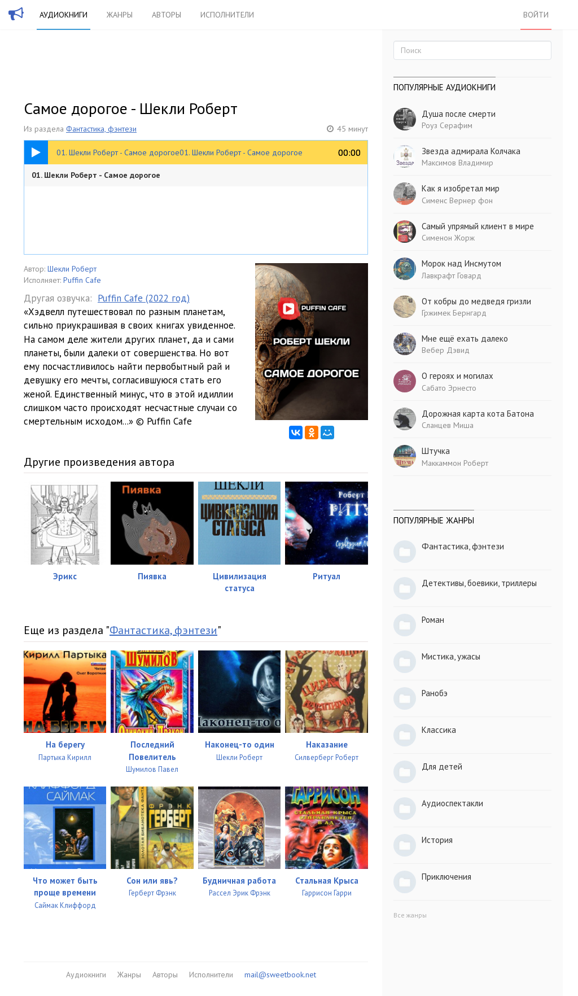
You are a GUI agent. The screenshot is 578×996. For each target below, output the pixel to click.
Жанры (120, 15)
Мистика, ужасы (451, 656)
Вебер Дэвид (446, 350)
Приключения (446, 876)
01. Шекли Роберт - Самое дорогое (96, 175)
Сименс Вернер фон (457, 200)
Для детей (442, 766)
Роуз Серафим (447, 125)
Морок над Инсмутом (461, 263)
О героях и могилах (457, 375)
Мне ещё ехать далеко (465, 338)
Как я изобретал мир (461, 188)
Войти (536, 15)
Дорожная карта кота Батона (478, 413)
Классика (439, 729)
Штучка (436, 450)
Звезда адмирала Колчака (471, 151)
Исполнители (227, 15)
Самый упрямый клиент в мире (478, 226)
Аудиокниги (63, 15)
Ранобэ (435, 693)
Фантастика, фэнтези (101, 129)
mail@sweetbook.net (280, 974)
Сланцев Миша (448, 425)
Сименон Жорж (448, 238)
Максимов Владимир (457, 163)
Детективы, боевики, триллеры (479, 583)
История (437, 840)
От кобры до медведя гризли (476, 301)
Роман (433, 619)
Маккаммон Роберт (455, 463)
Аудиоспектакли (452, 803)
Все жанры (410, 915)
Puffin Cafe (82, 280)
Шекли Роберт (72, 269)
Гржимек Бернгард (454, 313)
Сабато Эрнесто (449, 388)
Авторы (166, 15)
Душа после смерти (459, 113)
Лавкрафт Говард (451, 275)
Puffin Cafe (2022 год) (144, 298)
